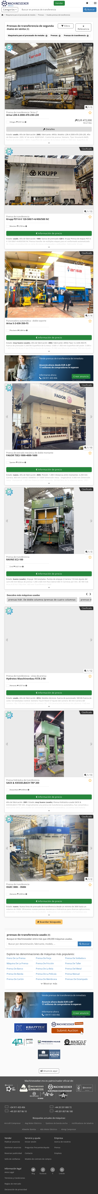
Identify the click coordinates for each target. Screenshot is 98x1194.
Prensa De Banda (15, 973)
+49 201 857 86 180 (64, 1111)
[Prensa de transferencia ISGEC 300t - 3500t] (49, 848)
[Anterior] (7, 76)
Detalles (49, 129)
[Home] (21, 15)
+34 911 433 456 (17, 1107)
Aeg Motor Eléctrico (33, 1123)
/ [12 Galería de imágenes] (88, 670)
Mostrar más (49, 983)
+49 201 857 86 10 (18, 1111)
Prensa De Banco (15, 968)
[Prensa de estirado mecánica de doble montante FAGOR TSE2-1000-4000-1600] (49, 416)
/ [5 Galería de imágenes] (88, 107)
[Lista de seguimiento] (87, 3)
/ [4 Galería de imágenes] (88, 315)
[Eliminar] (46, 35)
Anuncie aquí (49, 1071)
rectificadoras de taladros (83, 1123)
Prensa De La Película (46, 973)
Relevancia (83, 27)
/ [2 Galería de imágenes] (88, 879)
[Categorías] (10, 9)
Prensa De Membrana (46, 979)
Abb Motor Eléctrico (48, 1129)
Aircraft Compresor (12, 1123)
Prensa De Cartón (15, 979)
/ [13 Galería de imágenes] (88, 211)
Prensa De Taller (73, 963)
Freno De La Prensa (16, 958)
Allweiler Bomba (29, 1129)
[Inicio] (2, 15)
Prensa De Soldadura (75, 958)
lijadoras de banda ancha (57, 1123)
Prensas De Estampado (76, 979)
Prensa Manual (72, 973)
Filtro (65, 26)
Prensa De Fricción (45, 963)
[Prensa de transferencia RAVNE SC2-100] (49, 521)
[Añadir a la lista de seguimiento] (90, 112)
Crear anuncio (81, 376)
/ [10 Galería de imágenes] (88, 447)
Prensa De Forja (43, 958)
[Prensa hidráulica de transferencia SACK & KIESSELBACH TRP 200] (49, 744)
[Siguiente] (91, 76)
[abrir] (49, 143)
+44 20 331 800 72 (63, 1107)
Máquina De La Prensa (17, 963)
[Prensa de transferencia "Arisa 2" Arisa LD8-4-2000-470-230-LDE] (49, 76)
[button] (95, 3)
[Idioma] (91, 3)
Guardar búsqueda (49, 922)
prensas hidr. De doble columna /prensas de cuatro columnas (42, 599)
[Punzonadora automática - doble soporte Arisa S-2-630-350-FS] (49, 284)
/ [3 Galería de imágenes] (88, 551)
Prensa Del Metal (73, 968)
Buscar (90, 9)
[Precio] (83, 121)
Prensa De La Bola (44, 968)
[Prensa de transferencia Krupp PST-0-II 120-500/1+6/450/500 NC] (49, 180)
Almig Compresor (68, 1129)
